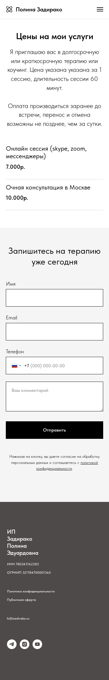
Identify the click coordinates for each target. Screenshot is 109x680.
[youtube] (37, 647)
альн (44, 591)
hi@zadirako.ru (18, 618)
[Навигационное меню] (100, 9)
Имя (10, 284)
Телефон (15, 351)
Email (11, 317)
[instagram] (24, 647)
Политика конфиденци (24, 591)
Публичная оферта (21, 600)
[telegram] (12, 647)
